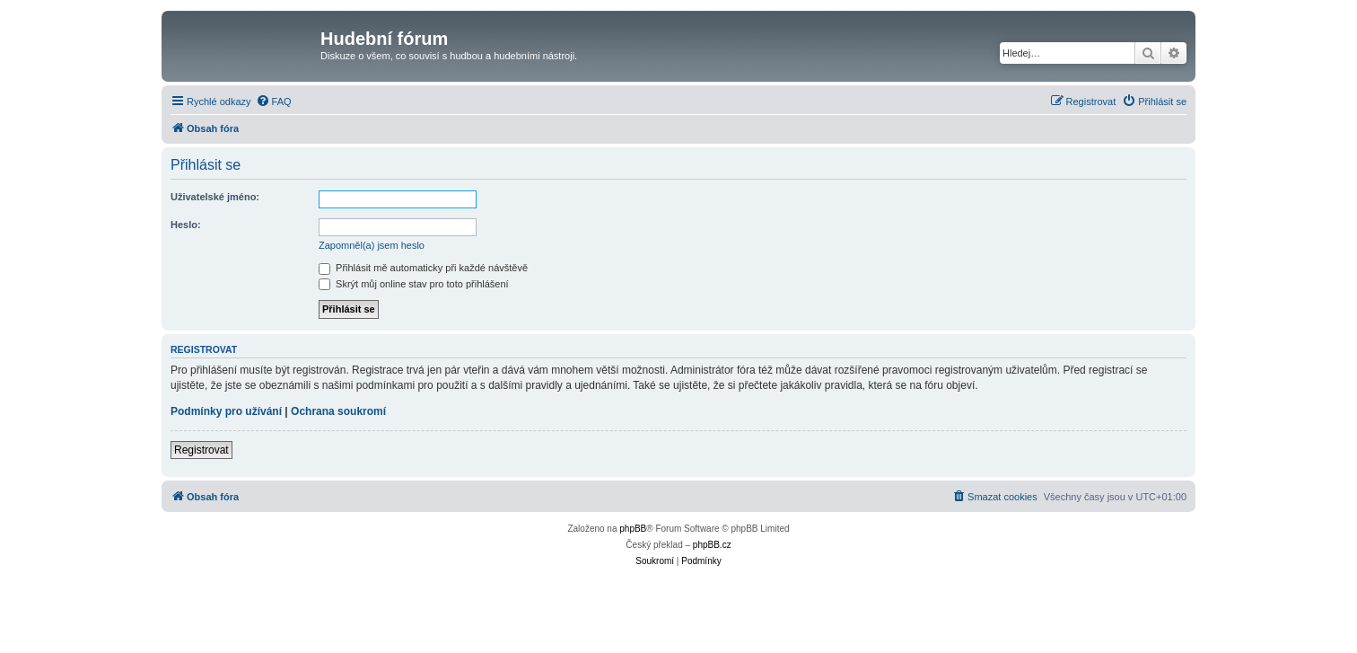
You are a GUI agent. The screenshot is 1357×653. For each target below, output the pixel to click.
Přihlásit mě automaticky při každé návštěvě (423, 267)
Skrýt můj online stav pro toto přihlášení (414, 283)
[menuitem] (274, 101)
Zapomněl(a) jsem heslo (372, 245)
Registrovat (201, 450)
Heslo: (186, 224)
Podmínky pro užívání (226, 411)
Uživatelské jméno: (215, 196)
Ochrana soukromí (338, 411)
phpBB (632, 529)
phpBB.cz (712, 545)
